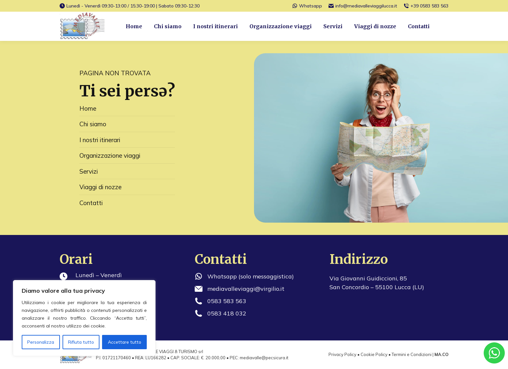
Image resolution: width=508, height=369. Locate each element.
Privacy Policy (342, 354)
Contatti (91, 203)
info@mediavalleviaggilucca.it (363, 6)
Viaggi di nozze (100, 187)
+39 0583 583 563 (426, 6)
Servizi (88, 171)
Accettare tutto (124, 342)
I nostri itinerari (99, 140)
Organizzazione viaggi (109, 155)
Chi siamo (92, 124)
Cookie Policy (374, 354)
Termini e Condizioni (412, 354)
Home (87, 108)
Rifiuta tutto (81, 342)
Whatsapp (307, 6)
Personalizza (40, 342)
